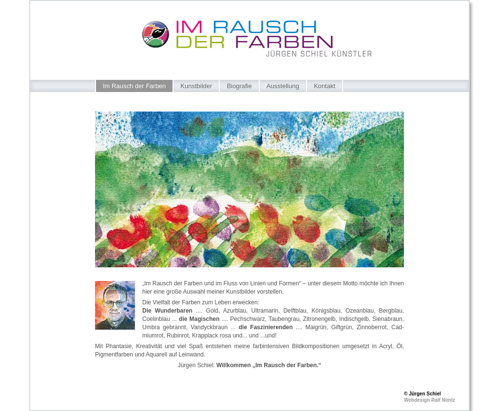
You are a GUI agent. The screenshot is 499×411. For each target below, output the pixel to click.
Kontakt (324, 86)
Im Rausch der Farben (134, 86)
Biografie (239, 86)
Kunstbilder (196, 86)
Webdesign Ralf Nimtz (429, 400)
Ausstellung (283, 86)
